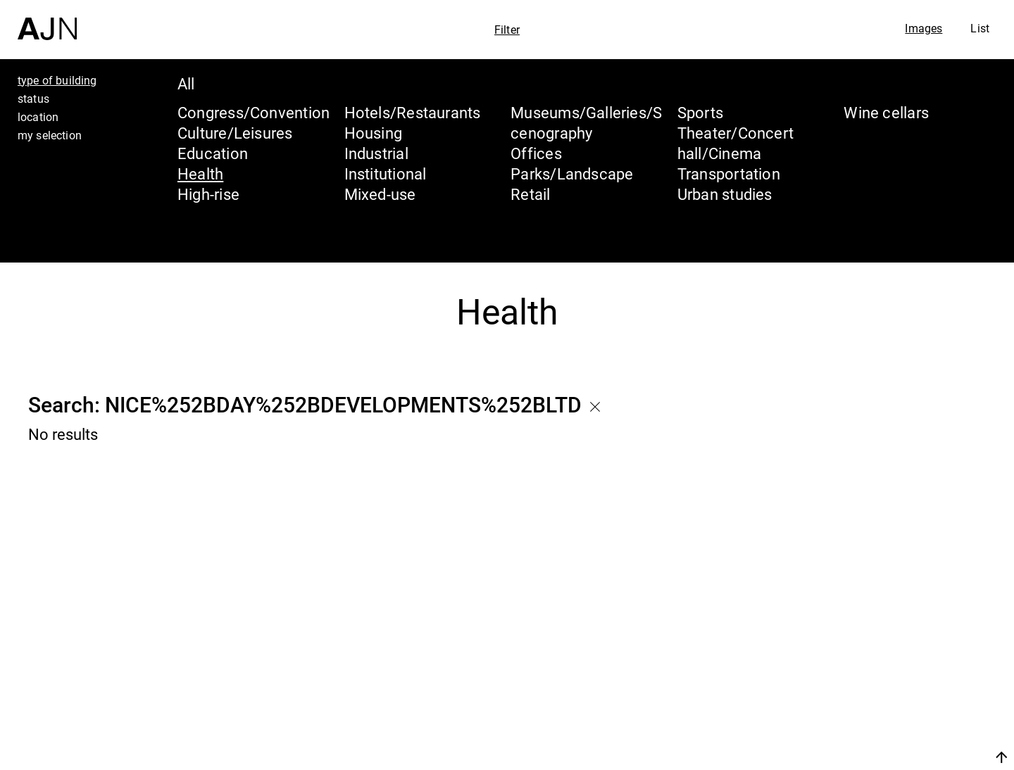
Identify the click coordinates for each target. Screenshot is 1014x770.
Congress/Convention (253, 112)
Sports (700, 112)
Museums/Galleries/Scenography (586, 122)
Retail (530, 194)
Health (200, 173)
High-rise (208, 194)
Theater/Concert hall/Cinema (735, 142)
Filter (507, 29)
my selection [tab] (50, 135)
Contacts (877, 722)
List (979, 28)
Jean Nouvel (894, 642)
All (186, 83)
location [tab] (38, 117)
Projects (874, 695)
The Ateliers (892, 668)
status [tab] (33, 98)
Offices (536, 153)
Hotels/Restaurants (412, 112)
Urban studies (724, 194)
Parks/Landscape (572, 173)
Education (212, 153)
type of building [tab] (57, 80)
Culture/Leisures (235, 132)
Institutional (385, 173)
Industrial (376, 153)
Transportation (728, 173)
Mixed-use (380, 194)
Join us (852, 757)
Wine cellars (886, 112)
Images (923, 28)
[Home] (47, 20)
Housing (373, 132)
